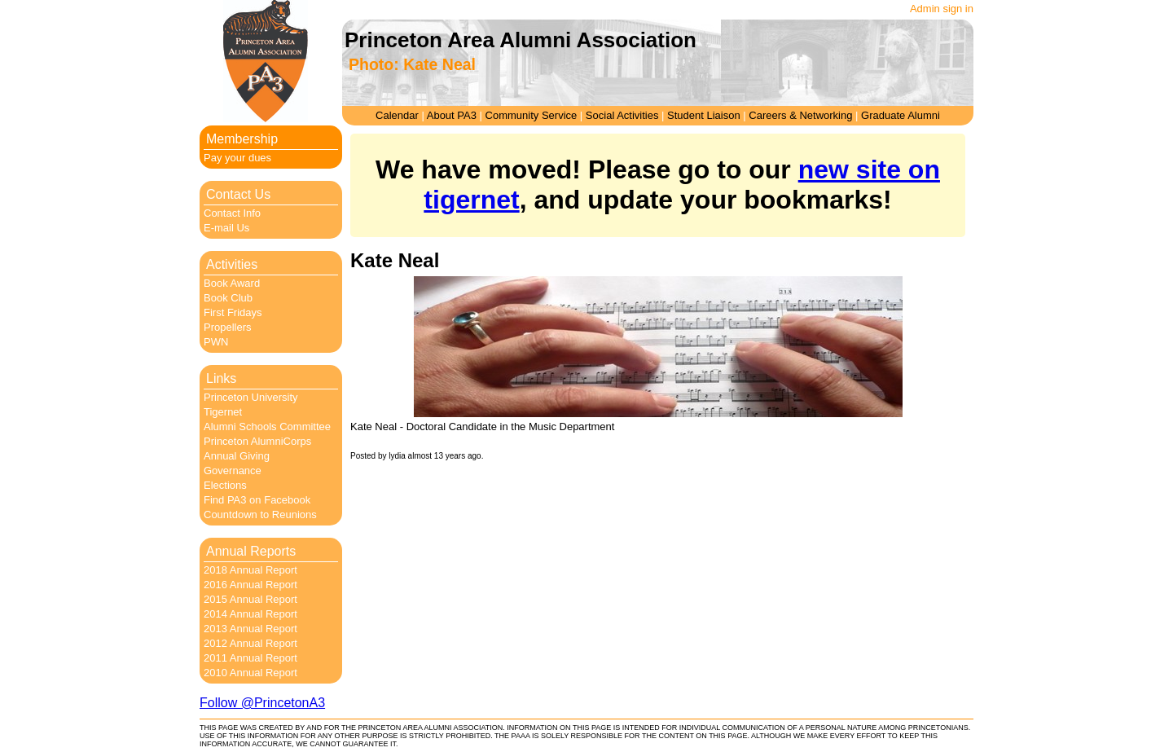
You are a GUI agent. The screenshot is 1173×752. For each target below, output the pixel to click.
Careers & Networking (800, 115)
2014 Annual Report (250, 614)
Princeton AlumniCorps (257, 441)
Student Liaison (703, 115)
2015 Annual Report (250, 599)
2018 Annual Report (250, 570)
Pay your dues (237, 158)
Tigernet (223, 412)
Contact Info (232, 213)
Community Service (531, 115)
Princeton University (251, 397)
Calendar (397, 115)
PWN (216, 342)
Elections (225, 485)
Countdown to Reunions (260, 514)
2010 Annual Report (250, 672)
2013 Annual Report (250, 628)
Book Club (228, 298)
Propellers (228, 327)
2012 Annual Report (250, 643)
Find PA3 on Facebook (257, 500)
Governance (232, 470)
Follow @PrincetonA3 (262, 703)
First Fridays (233, 312)
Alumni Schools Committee (267, 426)
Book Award (232, 283)
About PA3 (452, 115)
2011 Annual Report (250, 658)
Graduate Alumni (900, 115)
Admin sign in (941, 8)
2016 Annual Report (250, 584)
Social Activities (622, 115)
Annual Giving (237, 456)
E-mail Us (226, 228)
